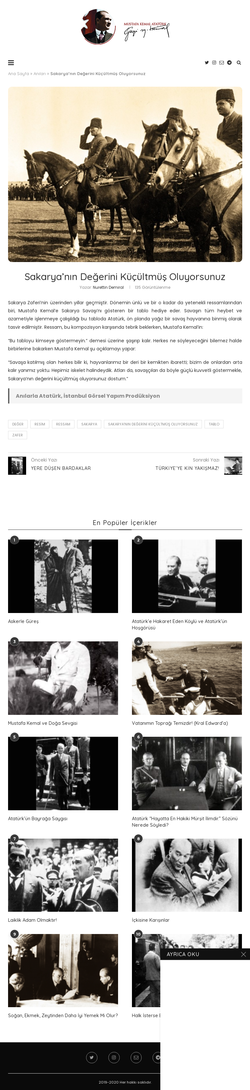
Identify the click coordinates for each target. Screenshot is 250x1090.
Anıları (40, 73)
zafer (17, 435)
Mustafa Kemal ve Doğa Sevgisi (42, 722)
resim (40, 424)
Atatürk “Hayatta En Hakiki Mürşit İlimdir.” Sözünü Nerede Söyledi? (184, 821)
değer (18, 424)
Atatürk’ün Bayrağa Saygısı (37, 818)
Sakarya (89, 424)
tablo (214, 424)
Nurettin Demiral (108, 287)
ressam (63, 424)
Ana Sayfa (18, 73)
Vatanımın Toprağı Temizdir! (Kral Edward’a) (179, 722)
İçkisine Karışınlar (150, 919)
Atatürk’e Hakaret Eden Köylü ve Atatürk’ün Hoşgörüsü (178, 624)
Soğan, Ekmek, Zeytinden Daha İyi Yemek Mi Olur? (61, 1014)
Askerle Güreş (22, 621)
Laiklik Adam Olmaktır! (32, 919)
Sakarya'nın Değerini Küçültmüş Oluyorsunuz (153, 424)
